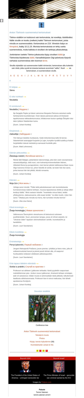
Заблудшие (26, 134)
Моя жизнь (25, 183)
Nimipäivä (14, 47)
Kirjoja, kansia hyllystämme (40, 342)
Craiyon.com (46, 382)
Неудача (24, 109)
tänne (44, 61)
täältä (60, 55)
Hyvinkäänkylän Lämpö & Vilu (42, 345)
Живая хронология (35, 210)
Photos (42, 338)
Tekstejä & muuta (42, 335)
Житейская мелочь (34, 156)
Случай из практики (35, 267)
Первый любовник (33, 245)
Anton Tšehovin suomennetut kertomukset (42, 331)
